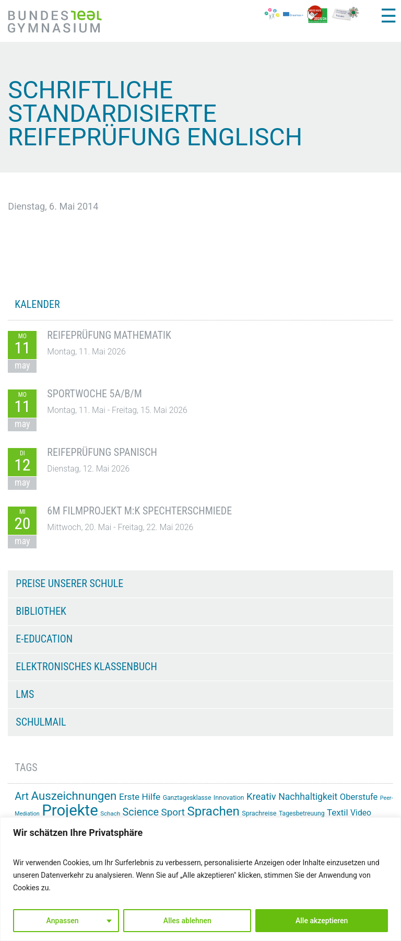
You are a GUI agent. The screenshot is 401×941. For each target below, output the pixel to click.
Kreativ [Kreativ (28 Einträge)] (261, 796)
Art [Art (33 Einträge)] (22, 796)
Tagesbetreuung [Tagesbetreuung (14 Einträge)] (302, 813)
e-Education (44, 639)
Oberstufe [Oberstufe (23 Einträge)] (359, 797)
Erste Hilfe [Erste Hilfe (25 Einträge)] (139, 796)
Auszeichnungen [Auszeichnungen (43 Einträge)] (74, 795)
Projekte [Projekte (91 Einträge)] (70, 810)
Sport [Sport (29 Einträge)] (173, 812)
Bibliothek (41, 611)
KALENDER (37, 304)
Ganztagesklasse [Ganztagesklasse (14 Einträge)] (187, 797)
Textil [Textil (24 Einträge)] (337, 812)
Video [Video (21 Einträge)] (360, 813)
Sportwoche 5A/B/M (94, 393)
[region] (200, 879)
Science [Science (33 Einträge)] (141, 812)
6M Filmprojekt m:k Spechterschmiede (139, 510)
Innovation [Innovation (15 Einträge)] (229, 797)
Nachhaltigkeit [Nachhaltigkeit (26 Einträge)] (307, 796)
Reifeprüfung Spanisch (102, 452)
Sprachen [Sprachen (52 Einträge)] (213, 811)
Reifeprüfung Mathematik (109, 335)
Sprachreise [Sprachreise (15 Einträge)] (259, 813)
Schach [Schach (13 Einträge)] (110, 813)
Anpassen (62, 920)
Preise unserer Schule (69, 583)
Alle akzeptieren (322, 920)
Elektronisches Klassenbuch (86, 666)
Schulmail (41, 722)
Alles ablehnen (187, 920)
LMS (25, 694)
